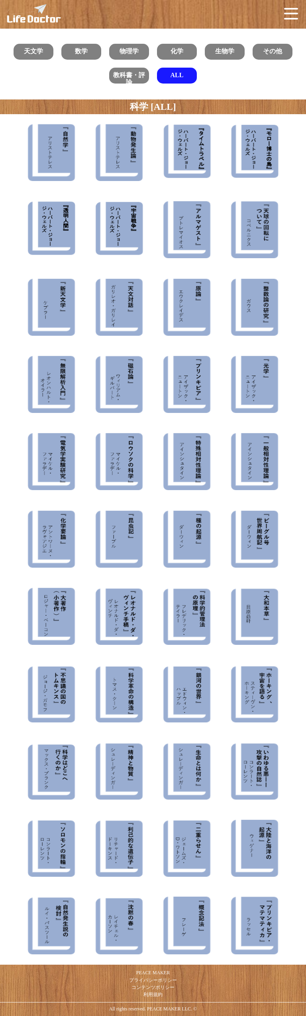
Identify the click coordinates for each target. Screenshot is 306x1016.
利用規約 (153, 994)
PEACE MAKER (153, 972)
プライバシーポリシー (153, 980)
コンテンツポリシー (153, 987)
